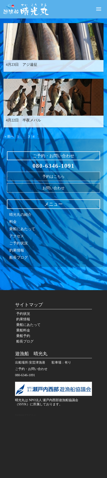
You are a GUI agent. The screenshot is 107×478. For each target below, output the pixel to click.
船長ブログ (18, 257)
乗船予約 (23, 336)
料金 (13, 222)
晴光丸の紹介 (20, 214)
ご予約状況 (18, 243)
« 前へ (9, 136)
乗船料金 (23, 330)
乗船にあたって (22, 229)
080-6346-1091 (53, 165)
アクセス (16, 236)
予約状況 (23, 314)
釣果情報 (16, 250)
